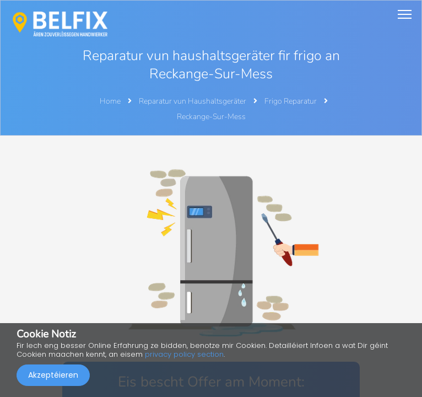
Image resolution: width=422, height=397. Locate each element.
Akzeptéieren (53, 374)
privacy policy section (184, 354)
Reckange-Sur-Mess (211, 116)
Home (110, 101)
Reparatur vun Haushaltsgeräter (193, 101)
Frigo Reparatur (291, 101)
